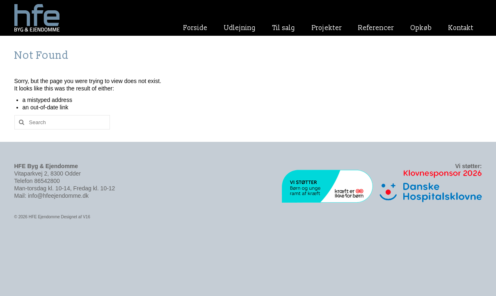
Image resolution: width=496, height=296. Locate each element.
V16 (86, 217)
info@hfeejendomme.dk (58, 195)
